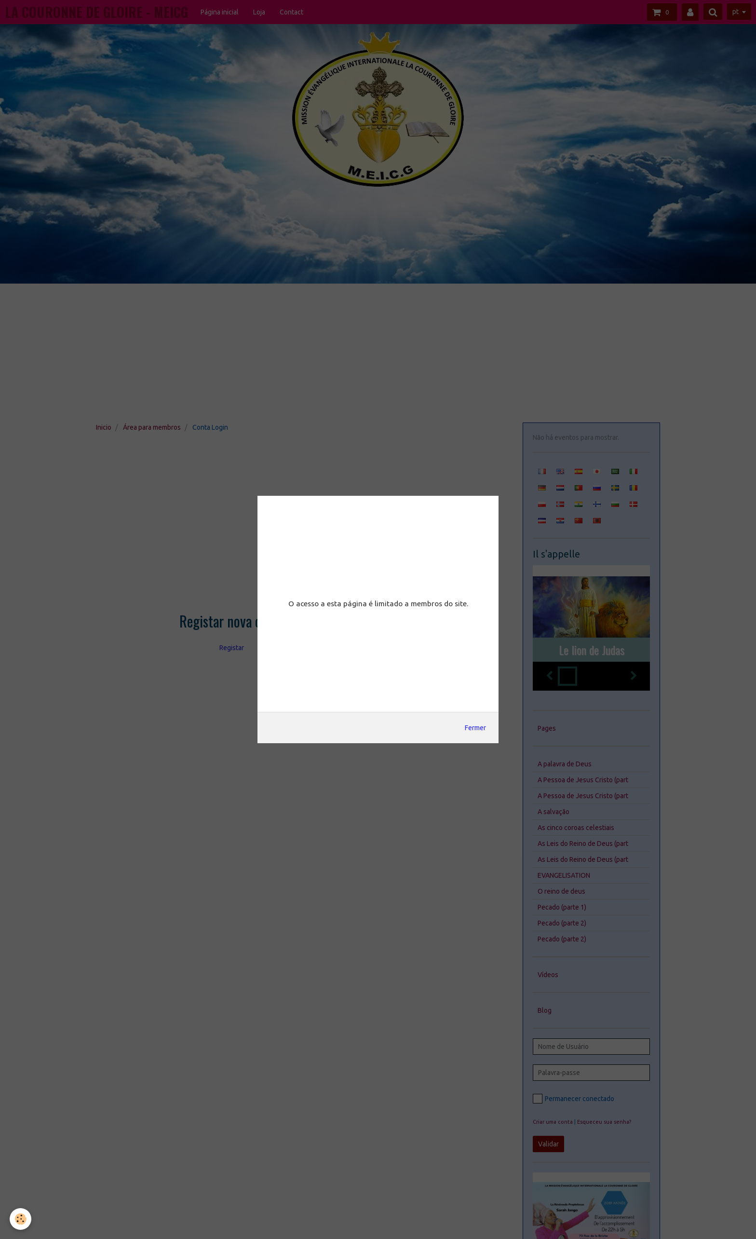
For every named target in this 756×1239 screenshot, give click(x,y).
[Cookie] (20, 1219)
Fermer (475, 728)
